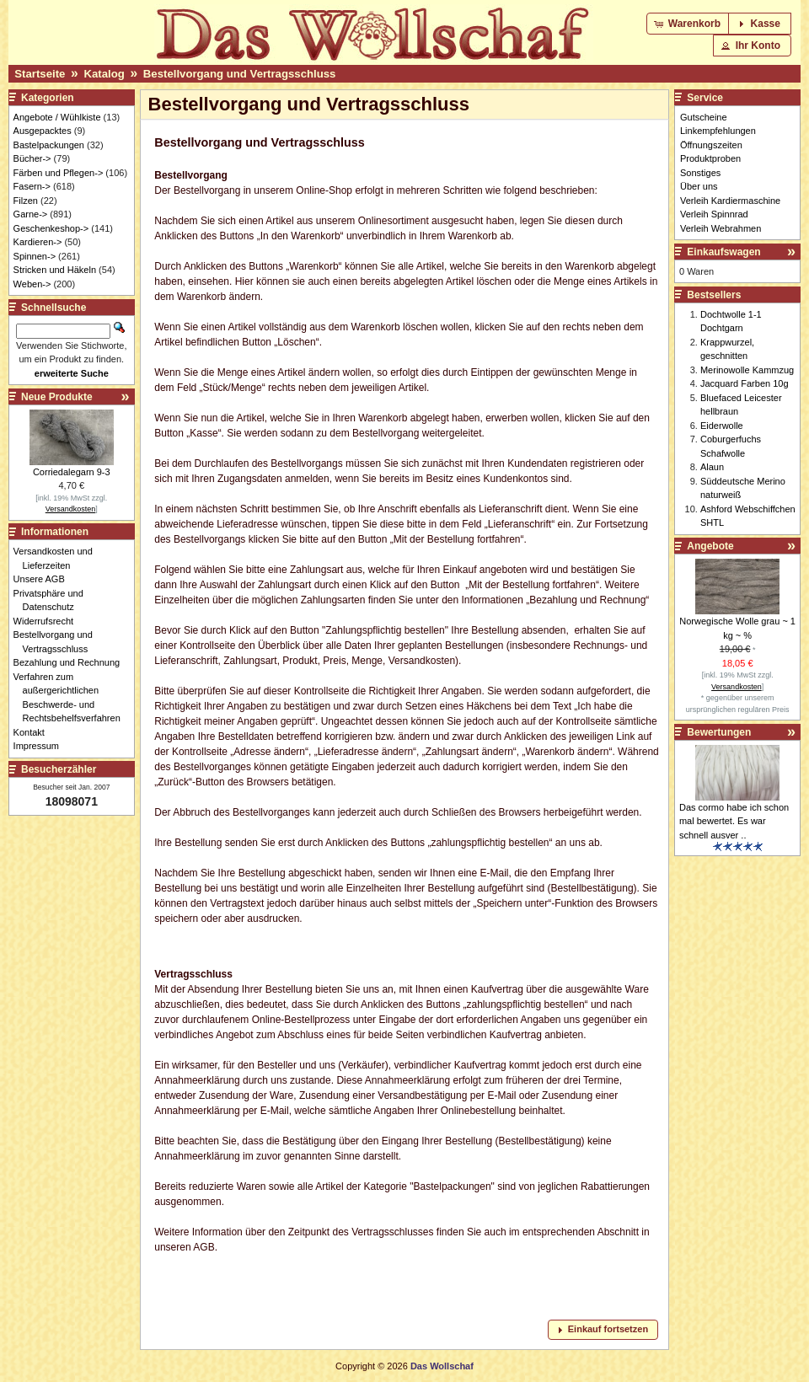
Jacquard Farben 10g (744, 383)
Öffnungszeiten (711, 145)
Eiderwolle (721, 425)
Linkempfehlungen (718, 131)
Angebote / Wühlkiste (57, 117)
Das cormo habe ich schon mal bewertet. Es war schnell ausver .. (734, 821)
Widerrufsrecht (48, 621)
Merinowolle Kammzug (747, 370)
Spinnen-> (34, 256)
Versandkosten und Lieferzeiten (58, 558)
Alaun (712, 467)
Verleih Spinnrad (714, 214)
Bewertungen (719, 732)
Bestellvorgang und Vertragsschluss (239, 73)
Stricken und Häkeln (54, 270)
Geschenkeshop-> (51, 228)
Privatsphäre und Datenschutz (53, 600)
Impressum (41, 746)
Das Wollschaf (442, 1366)
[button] (688, 24)
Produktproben (710, 158)
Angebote (710, 546)
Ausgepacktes (42, 131)
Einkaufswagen (723, 252)
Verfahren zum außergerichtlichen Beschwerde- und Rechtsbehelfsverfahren (72, 698)
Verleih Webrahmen (720, 228)
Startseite (39, 73)
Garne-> (30, 214)
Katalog (103, 73)
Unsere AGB (44, 579)
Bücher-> (32, 158)
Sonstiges (700, 173)
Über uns (699, 186)
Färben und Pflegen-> (58, 173)
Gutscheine (703, 117)
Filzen (25, 201)
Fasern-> (32, 186)
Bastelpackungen (48, 145)
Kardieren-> (37, 242)
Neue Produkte (57, 397)
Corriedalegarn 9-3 (71, 472)
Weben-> (32, 284)
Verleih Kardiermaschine (730, 201)
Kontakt (34, 732)
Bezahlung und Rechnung (72, 662)
